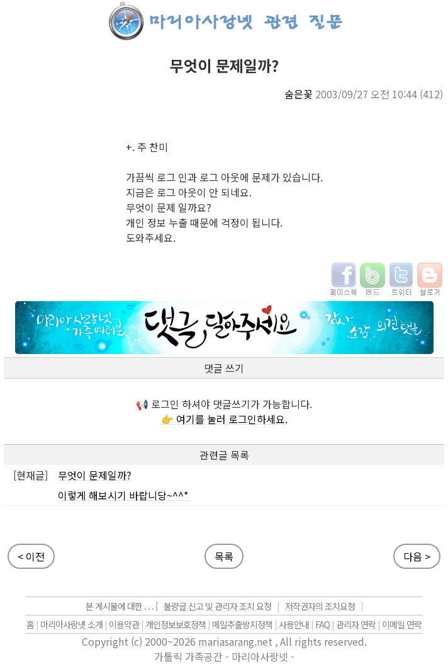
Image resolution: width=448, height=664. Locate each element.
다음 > (416, 556)
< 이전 (31, 556)
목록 (224, 556)
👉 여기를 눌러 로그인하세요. (224, 418)
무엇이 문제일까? (95, 475)
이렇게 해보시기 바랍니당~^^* (123, 495)
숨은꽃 (298, 93)
